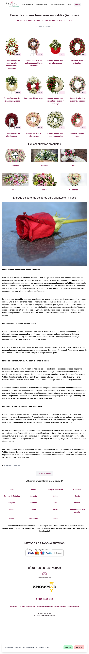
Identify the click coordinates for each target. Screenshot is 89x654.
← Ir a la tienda (44, 473)
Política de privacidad (58, 606)
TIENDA (39, 599)
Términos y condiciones (27, 606)
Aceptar (68, 647)
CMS (51, 599)
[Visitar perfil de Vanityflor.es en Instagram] (44, 574)
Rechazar (79, 647)
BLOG (45, 599)
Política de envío (73, 606)
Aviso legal (14, 606)
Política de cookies (43, 606)
